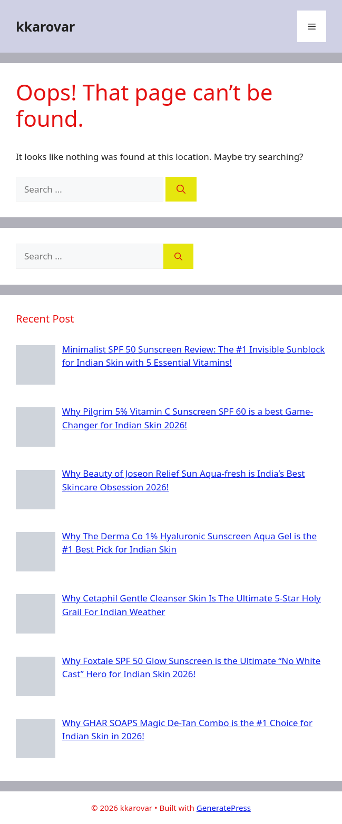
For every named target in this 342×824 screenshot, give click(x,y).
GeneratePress (224, 807)
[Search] (181, 189)
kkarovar (45, 26)
